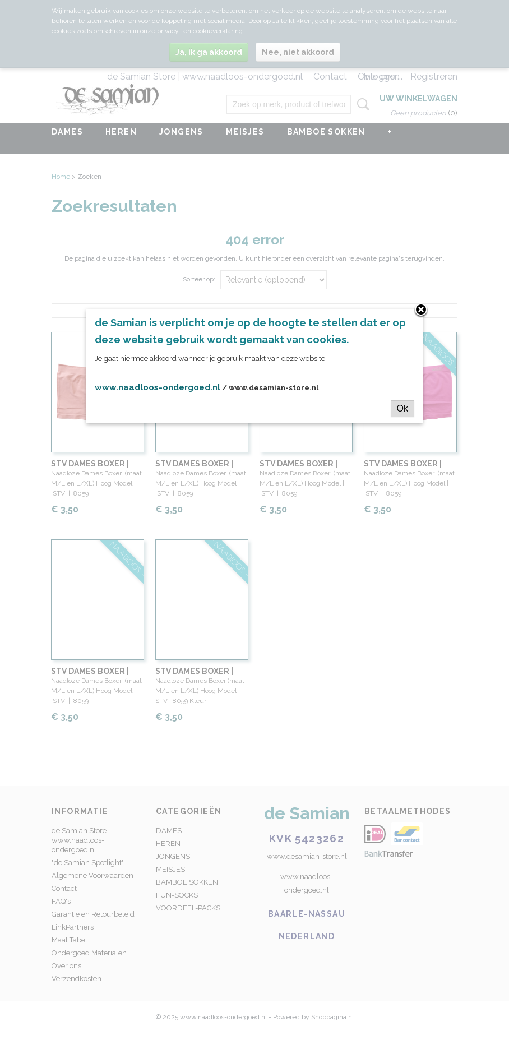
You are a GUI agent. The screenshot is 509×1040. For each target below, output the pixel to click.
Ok (402, 408)
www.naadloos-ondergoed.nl (157, 387)
